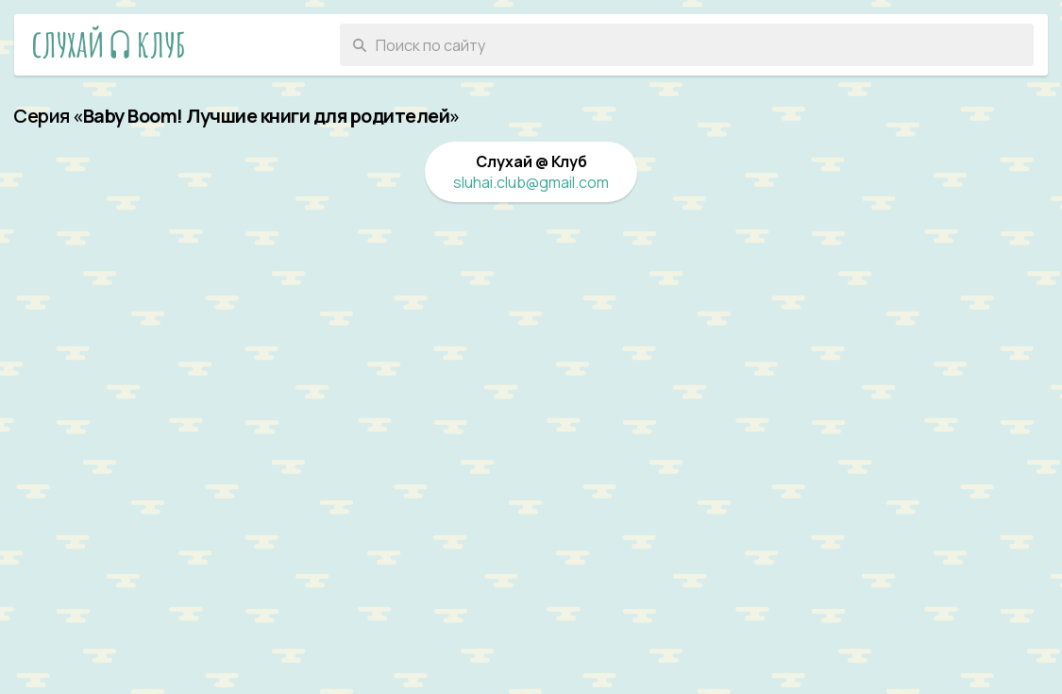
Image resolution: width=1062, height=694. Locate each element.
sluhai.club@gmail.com (531, 182)
